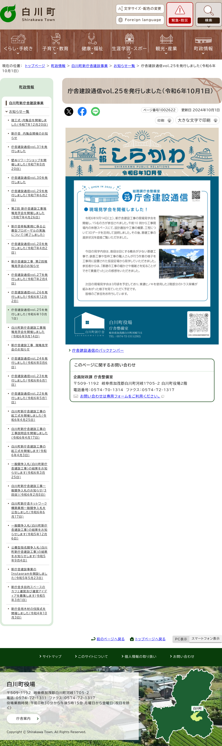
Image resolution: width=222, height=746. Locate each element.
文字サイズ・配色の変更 (142, 8)
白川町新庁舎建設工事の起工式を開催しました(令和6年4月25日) (28, 416)
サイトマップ (52, 656)
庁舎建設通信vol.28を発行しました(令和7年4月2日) (29, 248)
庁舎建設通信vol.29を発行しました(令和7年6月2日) (29, 195)
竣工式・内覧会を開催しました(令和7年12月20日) (29, 122)
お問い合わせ (183, 656)
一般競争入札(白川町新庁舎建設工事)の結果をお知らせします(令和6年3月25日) (29, 470)
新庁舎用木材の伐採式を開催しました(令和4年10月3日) (29, 613)
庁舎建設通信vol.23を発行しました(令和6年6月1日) (29, 380)
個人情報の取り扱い (141, 656)
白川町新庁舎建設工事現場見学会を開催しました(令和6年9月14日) (28, 332)
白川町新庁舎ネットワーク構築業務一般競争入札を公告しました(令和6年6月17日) (29, 510)
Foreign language (143, 20)
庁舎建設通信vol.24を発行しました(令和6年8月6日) (29, 363)
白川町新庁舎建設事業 (89, 66)
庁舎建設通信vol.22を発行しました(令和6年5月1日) (29, 398)
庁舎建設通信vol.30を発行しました (29, 179)
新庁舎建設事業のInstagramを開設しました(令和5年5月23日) (29, 573)
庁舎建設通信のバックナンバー (98, 350)
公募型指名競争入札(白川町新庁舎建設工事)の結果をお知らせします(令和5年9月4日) (29, 554)
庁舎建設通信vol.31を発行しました (29, 149)
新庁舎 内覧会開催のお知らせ (29, 135)
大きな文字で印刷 (194, 120)
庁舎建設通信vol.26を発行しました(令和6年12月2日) (29, 296)
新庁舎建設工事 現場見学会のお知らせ (29, 347)
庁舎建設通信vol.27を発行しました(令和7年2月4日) (29, 279)
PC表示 (181, 639)
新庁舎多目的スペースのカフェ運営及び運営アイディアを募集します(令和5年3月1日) (29, 593)
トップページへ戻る (150, 639)
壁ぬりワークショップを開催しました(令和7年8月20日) (29, 164)
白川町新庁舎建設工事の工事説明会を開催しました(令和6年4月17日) (29, 433)
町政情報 (58, 66)
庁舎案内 (23, 718)
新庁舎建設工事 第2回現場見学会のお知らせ (29, 263)
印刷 (160, 120)
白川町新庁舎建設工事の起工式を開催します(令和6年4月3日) (29, 451)
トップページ (35, 66)
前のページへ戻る (111, 639)
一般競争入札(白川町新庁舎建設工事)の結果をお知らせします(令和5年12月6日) (29, 532)
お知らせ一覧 (124, 66)
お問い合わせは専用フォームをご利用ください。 (122, 396)
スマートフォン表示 (206, 638)
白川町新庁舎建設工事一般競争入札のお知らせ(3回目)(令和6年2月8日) (28, 490)
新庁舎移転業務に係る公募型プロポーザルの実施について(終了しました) (28, 231)
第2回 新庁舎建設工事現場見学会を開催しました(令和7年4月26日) (28, 213)
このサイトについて (93, 656)
